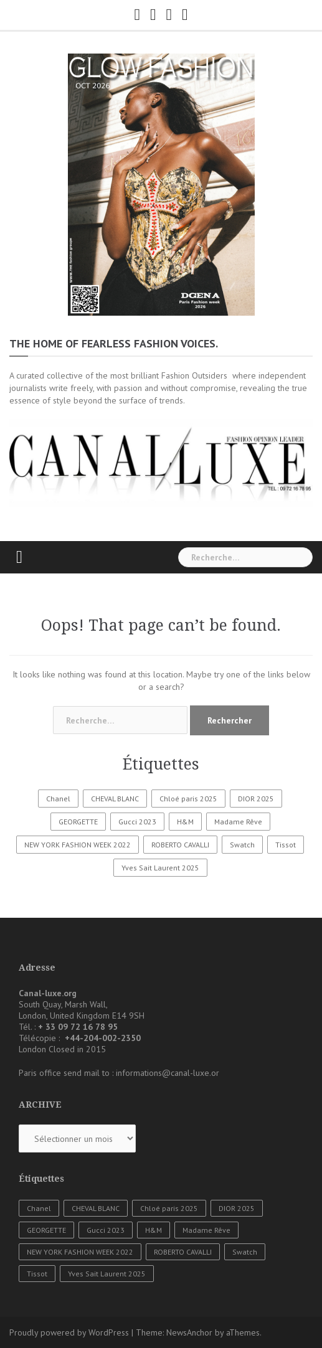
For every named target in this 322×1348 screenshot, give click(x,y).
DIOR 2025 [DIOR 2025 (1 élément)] (256, 798)
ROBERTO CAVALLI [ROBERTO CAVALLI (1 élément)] (180, 844)
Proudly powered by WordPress (69, 1332)
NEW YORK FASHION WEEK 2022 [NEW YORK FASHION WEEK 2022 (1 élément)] (77, 844)
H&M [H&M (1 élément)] (185, 821)
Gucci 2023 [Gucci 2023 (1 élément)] (137, 821)
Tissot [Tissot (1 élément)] (285, 844)
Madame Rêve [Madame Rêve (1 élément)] (238, 821)
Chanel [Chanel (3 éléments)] (58, 798)
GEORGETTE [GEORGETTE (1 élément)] (78, 821)
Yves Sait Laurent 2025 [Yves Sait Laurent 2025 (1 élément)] (160, 867)
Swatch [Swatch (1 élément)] (242, 844)
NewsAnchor (189, 1332)
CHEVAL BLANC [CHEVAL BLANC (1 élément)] (115, 798)
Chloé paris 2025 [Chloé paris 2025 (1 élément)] (188, 798)
